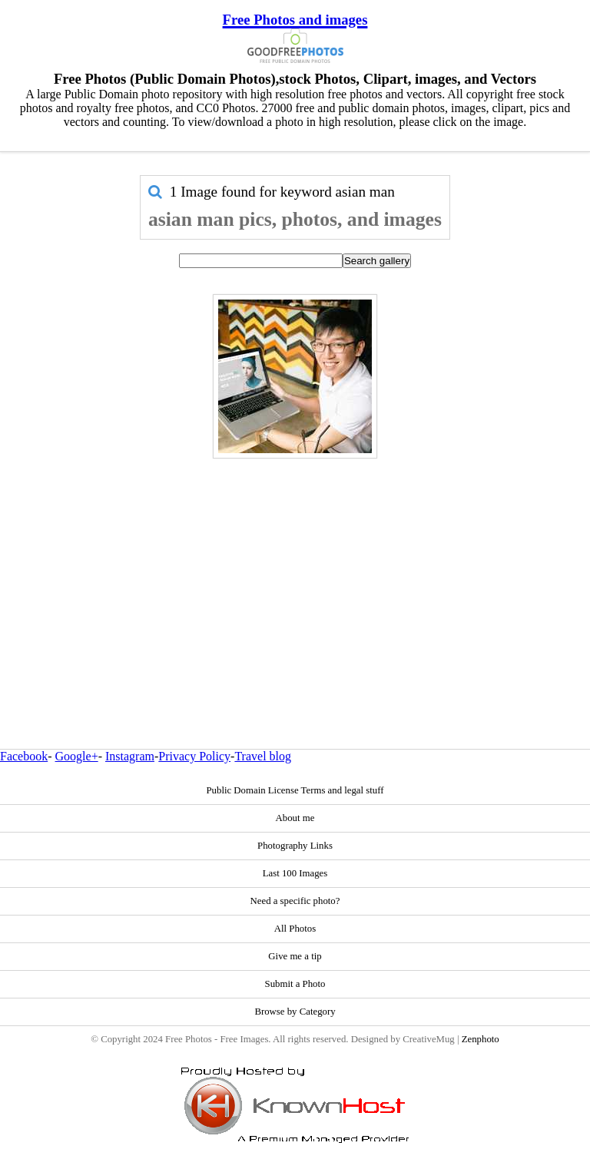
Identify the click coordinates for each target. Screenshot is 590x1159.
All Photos (295, 928)
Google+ (76, 756)
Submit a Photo (295, 984)
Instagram (129, 756)
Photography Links (295, 845)
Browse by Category (294, 1011)
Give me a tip (294, 956)
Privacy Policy (194, 756)
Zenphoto (480, 1039)
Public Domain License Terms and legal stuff (294, 790)
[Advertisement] (295, 570)
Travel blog (262, 756)
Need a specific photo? (295, 901)
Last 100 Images (295, 873)
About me (295, 818)
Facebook (24, 756)
